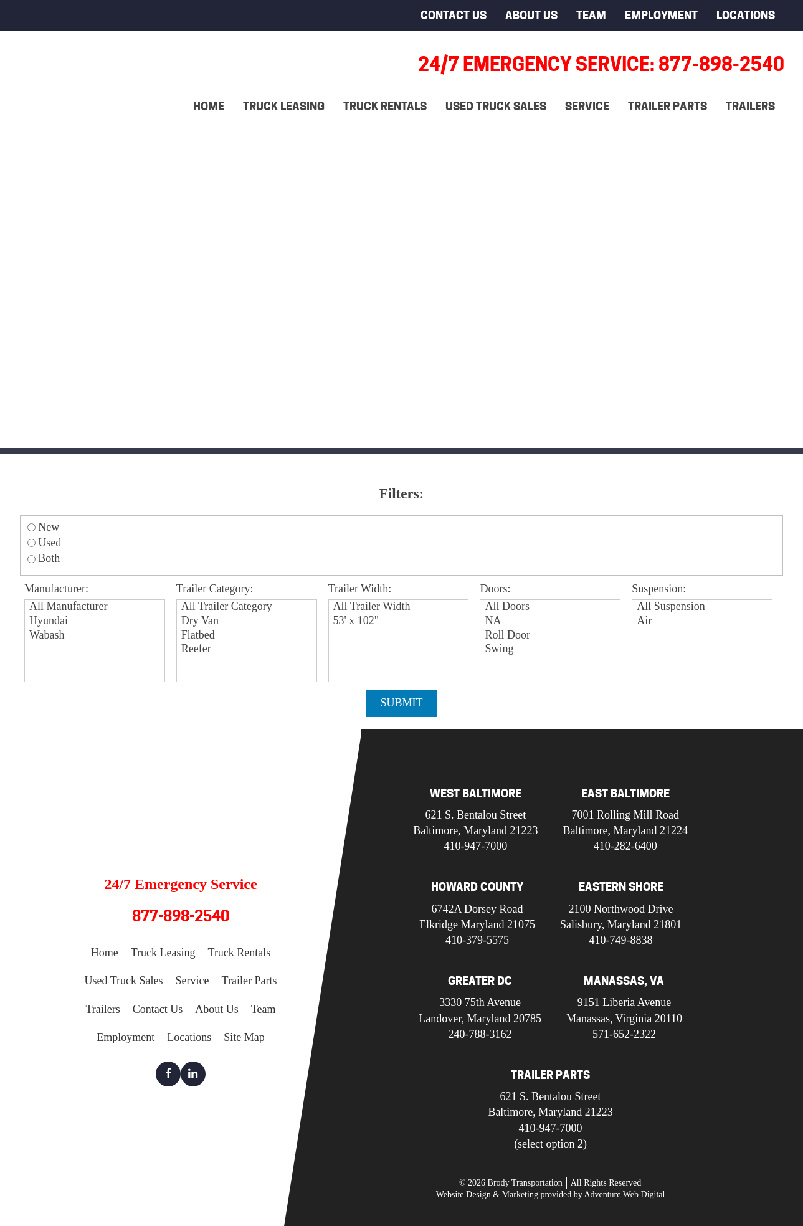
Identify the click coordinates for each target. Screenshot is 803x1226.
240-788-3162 (480, 1034)
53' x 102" (400, 621)
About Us (531, 15)
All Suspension (703, 607)
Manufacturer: (56, 588)
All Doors (551, 607)
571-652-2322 (624, 1034)
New (48, 527)
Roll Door (551, 636)
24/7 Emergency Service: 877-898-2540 (601, 64)
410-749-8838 (621, 940)
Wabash (96, 636)
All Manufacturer (96, 607)
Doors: (495, 588)
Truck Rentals (385, 106)
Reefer (248, 649)
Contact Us (454, 15)
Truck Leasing (284, 106)
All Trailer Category (248, 607)
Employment (661, 15)
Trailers (750, 106)
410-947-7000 (475, 846)
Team (591, 15)
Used (49, 542)
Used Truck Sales (495, 106)
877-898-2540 (180, 916)
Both (49, 558)
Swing (551, 649)
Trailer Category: (215, 588)
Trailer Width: (360, 588)
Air (703, 621)
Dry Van (248, 621)
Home (208, 106)
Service (587, 106)
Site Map (244, 1037)
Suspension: (659, 588)
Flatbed (248, 636)
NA (551, 621)
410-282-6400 (625, 846)
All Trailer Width (400, 607)
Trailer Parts (667, 106)
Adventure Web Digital (624, 1194)
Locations (745, 15)
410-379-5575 (477, 940)
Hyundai (96, 621)
